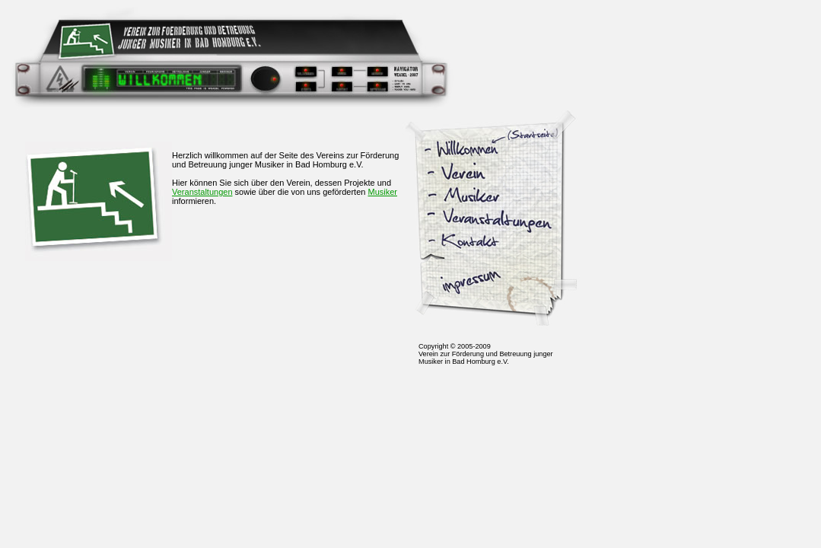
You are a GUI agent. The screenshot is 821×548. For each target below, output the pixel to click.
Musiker (382, 191)
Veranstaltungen (202, 191)
